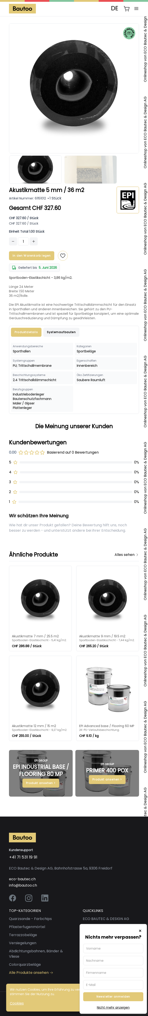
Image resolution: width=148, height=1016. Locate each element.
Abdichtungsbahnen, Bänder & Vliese (36, 953)
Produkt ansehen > (40, 783)
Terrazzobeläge (23, 934)
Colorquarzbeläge (25, 964)
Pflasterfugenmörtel (27, 926)
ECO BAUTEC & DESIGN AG (106, 918)
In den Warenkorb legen (32, 256)
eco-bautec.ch (22, 879)
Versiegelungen (22, 943)
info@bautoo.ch (23, 885)
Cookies (17, 1003)
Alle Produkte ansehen (31, 972)
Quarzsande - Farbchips (30, 918)
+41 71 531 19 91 (23, 857)
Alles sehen (127, 554)
